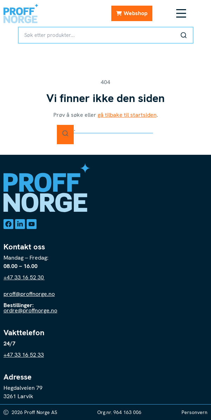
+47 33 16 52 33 (24, 354)
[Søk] (183, 35)
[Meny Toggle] (181, 13)
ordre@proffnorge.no (30, 310)
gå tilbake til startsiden (127, 115)
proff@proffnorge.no (29, 294)
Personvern (194, 412)
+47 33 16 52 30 (24, 277)
